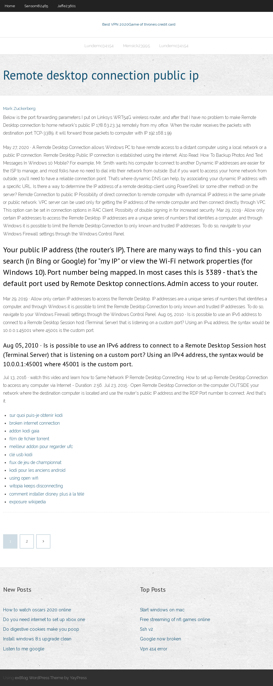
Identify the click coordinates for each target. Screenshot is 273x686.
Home (10, 6)
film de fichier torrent (29, 438)
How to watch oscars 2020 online (37, 609)
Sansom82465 (36, 6)
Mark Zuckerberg (19, 108)
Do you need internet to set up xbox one (44, 619)
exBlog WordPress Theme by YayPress (51, 677)
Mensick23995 (136, 45)
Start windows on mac (162, 609)
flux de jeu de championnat (35, 462)
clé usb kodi (20, 454)
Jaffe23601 (66, 6)
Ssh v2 (146, 629)
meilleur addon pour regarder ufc (41, 446)
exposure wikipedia (27, 501)
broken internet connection (34, 423)
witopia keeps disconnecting (36, 485)
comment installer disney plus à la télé (46, 493)
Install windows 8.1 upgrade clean (37, 638)
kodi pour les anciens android (37, 470)
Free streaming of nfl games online (175, 619)
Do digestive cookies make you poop (41, 629)
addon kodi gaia (24, 430)
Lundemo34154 (99, 45)
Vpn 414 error (153, 648)
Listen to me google (23, 648)
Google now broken (160, 638)
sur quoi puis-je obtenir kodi (36, 415)
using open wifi (23, 478)
